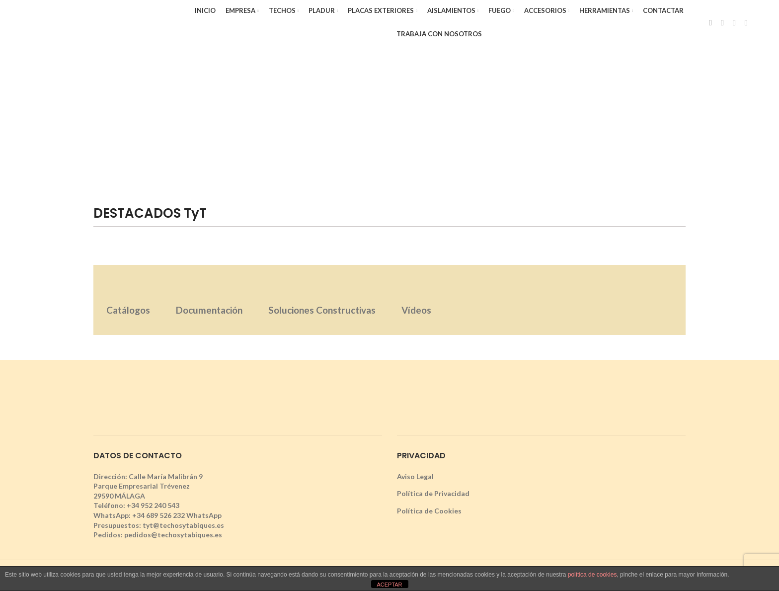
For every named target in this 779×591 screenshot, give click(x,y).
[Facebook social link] (710, 22)
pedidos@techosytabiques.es (173, 534)
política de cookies (592, 574)
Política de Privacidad (433, 493)
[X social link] (722, 22)
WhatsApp (204, 515)
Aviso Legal (415, 476)
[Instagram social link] (734, 22)
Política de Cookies (429, 511)
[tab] (128, 300)
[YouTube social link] (746, 22)
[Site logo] (100, 21)
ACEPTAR (389, 585)
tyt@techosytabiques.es (183, 525)
